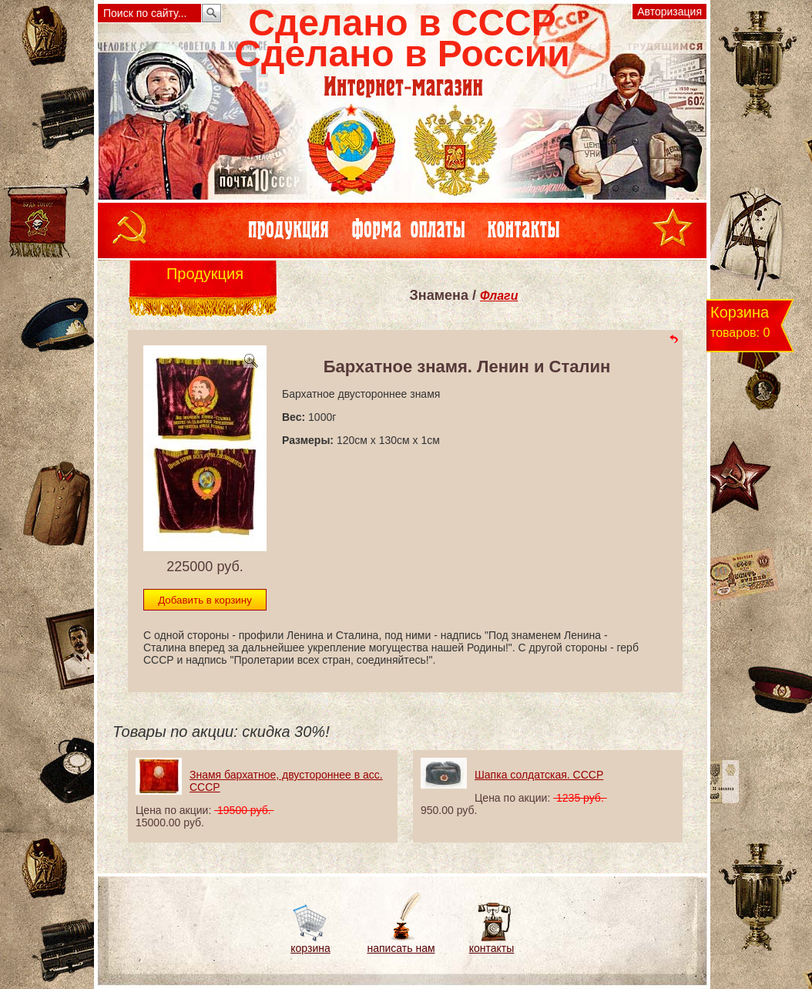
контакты (492, 948)
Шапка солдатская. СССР (539, 775)
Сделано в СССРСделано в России (401, 38)
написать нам (401, 948)
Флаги (499, 295)
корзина (310, 948)
